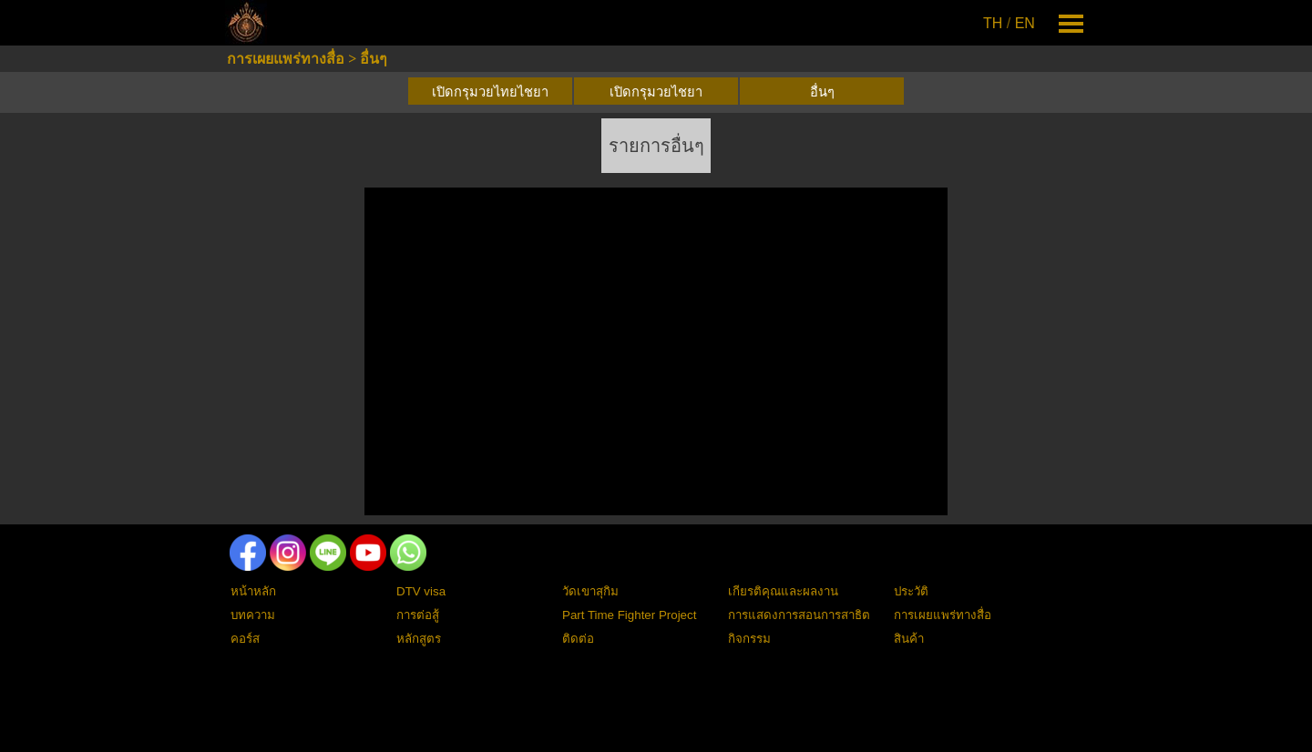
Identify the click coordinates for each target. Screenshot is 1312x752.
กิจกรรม (749, 638)
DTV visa (421, 591)
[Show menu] (1071, 23)
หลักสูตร (418, 638)
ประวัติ (911, 591)
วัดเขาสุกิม (590, 591)
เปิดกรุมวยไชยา (656, 92)
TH (992, 23)
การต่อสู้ (417, 615)
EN (1025, 23)
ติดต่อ (578, 638)
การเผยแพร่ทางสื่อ (285, 58)
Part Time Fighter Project (629, 615)
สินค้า (909, 638)
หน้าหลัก (253, 591)
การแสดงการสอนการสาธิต (799, 615)
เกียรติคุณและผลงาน (783, 591)
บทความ (253, 615)
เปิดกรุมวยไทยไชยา (490, 92)
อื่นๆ (373, 58)
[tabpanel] (1010, 24)
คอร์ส (245, 638)
